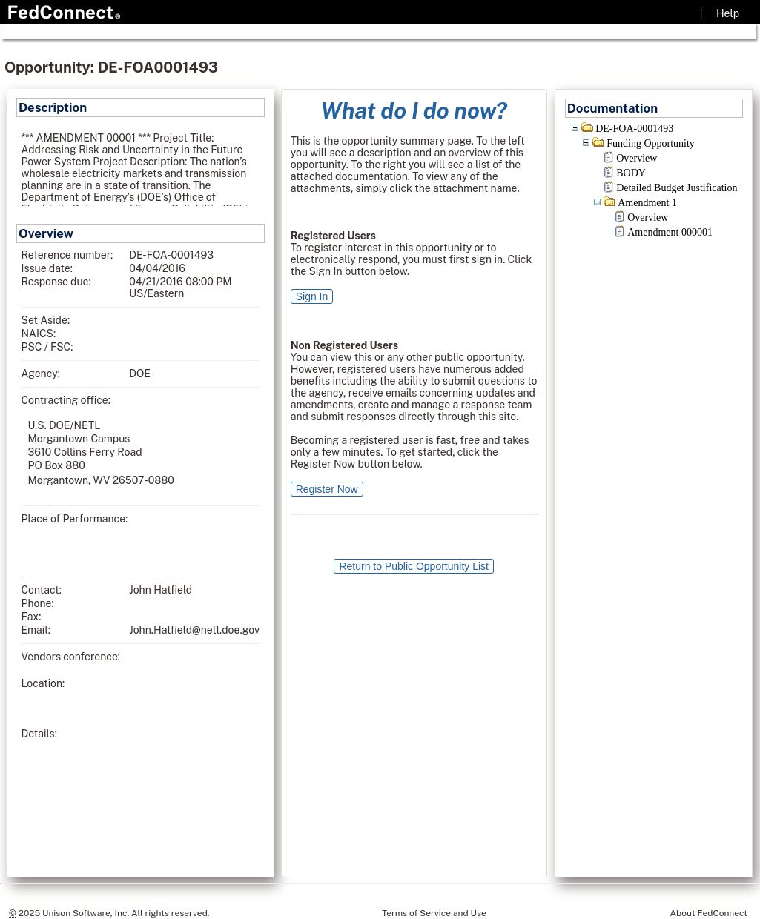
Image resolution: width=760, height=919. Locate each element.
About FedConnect (708, 913)
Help (727, 13)
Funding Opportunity (651, 143)
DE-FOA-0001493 (634, 128)
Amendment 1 (647, 202)
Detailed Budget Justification (676, 187)
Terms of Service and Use (434, 913)
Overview (636, 158)
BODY (631, 173)
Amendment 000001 (670, 232)
